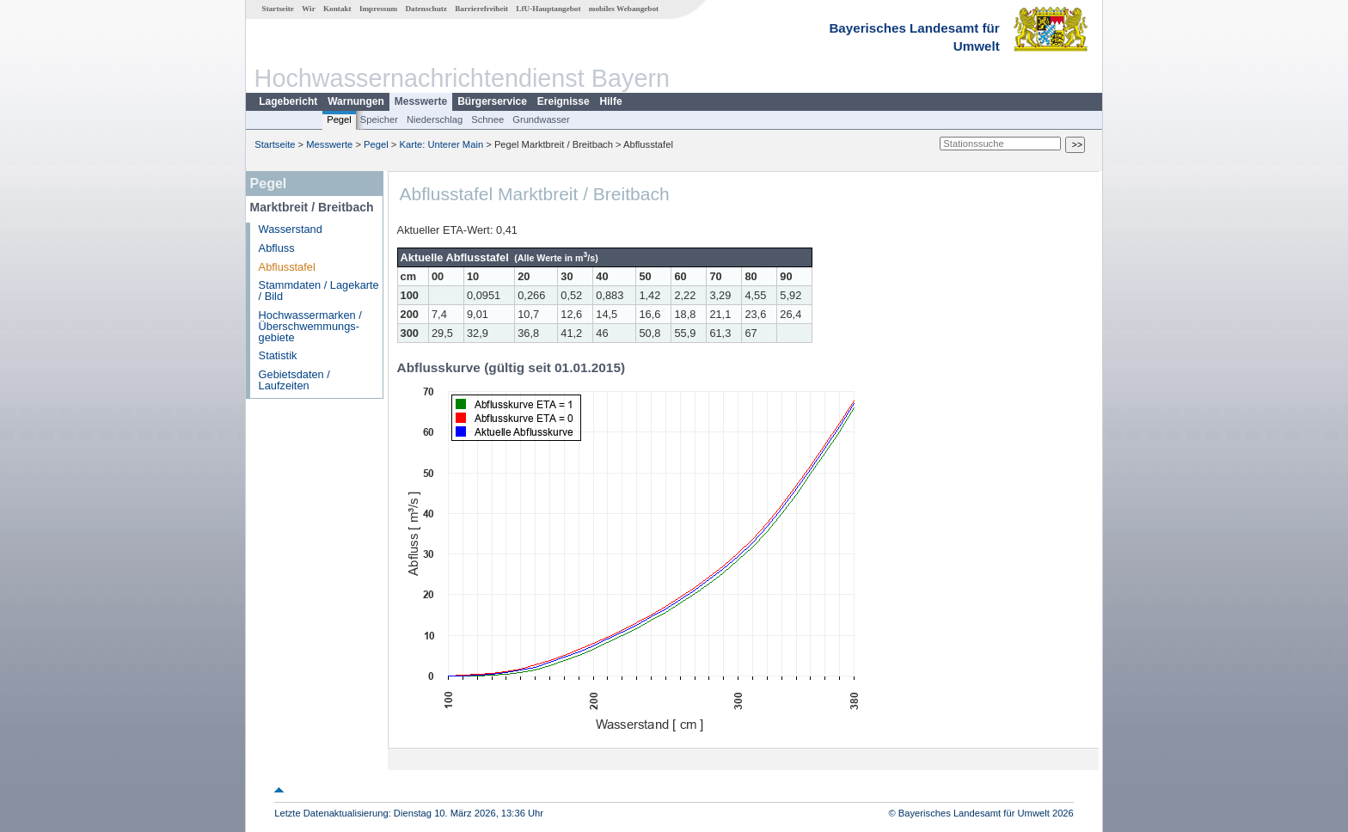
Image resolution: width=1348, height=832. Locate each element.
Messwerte (421, 101)
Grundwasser (541, 119)
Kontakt (337, 8)
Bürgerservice (492, 101)
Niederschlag (435, 119)
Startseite (278, 8)
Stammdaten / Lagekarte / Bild (319, 290)
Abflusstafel (287, 266)
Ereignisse (563, 101)
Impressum (378, 8)
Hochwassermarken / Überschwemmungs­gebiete (310, 326)
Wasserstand (290, 229)
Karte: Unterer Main (442, 144)
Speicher (379, 119)
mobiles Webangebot (624, 8)
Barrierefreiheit (481, 8)
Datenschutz (426, 8)
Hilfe (611, 101)
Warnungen (356, 101)
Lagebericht (288, 101)
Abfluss (277, 248)
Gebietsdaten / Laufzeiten (294, 380)
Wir (309, 8)
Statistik (278, 355)
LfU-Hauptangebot (548, 8)
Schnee (487, 119)
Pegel (339, 119)
